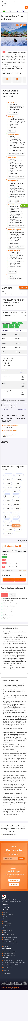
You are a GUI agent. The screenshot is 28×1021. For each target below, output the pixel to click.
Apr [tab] (3, 559)
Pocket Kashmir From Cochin (9, 834)
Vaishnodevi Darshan (13, 134)
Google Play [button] (14, 880)
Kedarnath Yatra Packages (8, 955)
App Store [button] (14, 884)
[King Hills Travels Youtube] (8, 907)
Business (23, 287)
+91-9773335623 (7, 967)
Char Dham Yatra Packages (9, 951)
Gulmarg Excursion (13, 205)
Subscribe (21, 858)
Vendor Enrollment (7, 930)
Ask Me (24, 205)
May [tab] (4, 563)
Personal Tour (5, 921)
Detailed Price (11, 52)
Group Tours (5, 919)
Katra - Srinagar (12, 157)
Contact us (5, 946)
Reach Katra (11, 116)
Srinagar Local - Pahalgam (14, 229)
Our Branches (6, 925)
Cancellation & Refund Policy (9, 942)
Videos (21, 52)
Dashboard (5, 912)
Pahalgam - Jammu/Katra (14, 250)
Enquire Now (20, 580)
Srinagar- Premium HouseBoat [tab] (10, 425)
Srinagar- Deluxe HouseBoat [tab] (9, 430)
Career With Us (6, 973)
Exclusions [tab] (12, 595)
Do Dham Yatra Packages (8, 953)
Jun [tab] (3, 566)
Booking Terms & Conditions (9, 937)
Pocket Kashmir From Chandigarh (11, 832)
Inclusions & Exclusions (16, 52)
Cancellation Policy (22, 409)
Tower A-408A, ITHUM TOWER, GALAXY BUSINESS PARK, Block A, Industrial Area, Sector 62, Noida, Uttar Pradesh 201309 (13, 963)
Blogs (4, 932)
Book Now (8, 580)
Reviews (4, 928)
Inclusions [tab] (4, 595)
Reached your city (12, 275)
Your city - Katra (12, 102)
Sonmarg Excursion (13, 180)
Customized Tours (7, 923)
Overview (4, 52)
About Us (5, 917)
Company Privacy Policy (8, 939)
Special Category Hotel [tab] (8, 435)
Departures (25, 52)
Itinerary (7, 52)
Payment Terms (5, 409)
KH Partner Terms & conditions (10, 944)
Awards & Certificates (7, 914)
